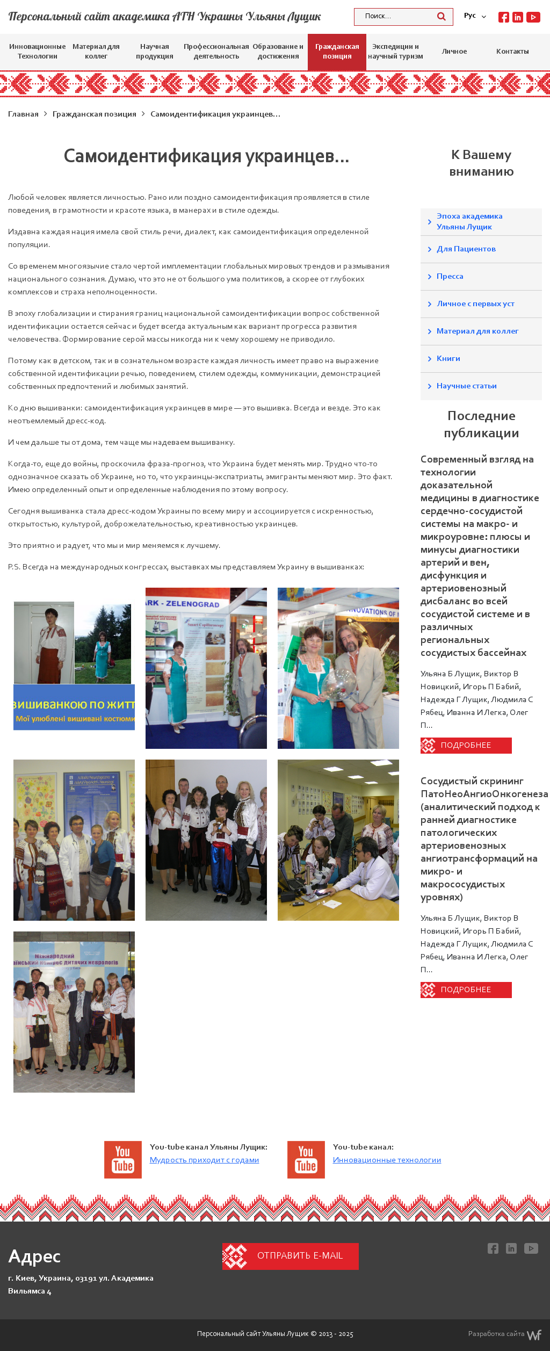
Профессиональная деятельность (216, 52)
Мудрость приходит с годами (204, 1160)
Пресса (450, 276)
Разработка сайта (505, 1335)
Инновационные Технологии (37, 52)
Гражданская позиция (337, 52)
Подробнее (466, 745)
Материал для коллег (96, 52)
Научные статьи (467, 386)
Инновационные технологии (387, 1160)
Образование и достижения (277, 52)
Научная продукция (154, 52)
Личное (454, 52)
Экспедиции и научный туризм (395, 52)
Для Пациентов (466, 249)
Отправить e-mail (300, 1256)
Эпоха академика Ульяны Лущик (470, 222)
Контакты (512, 52)
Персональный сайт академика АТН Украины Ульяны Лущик (164, 16)
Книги (448, 359)
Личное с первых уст (476, 304)
